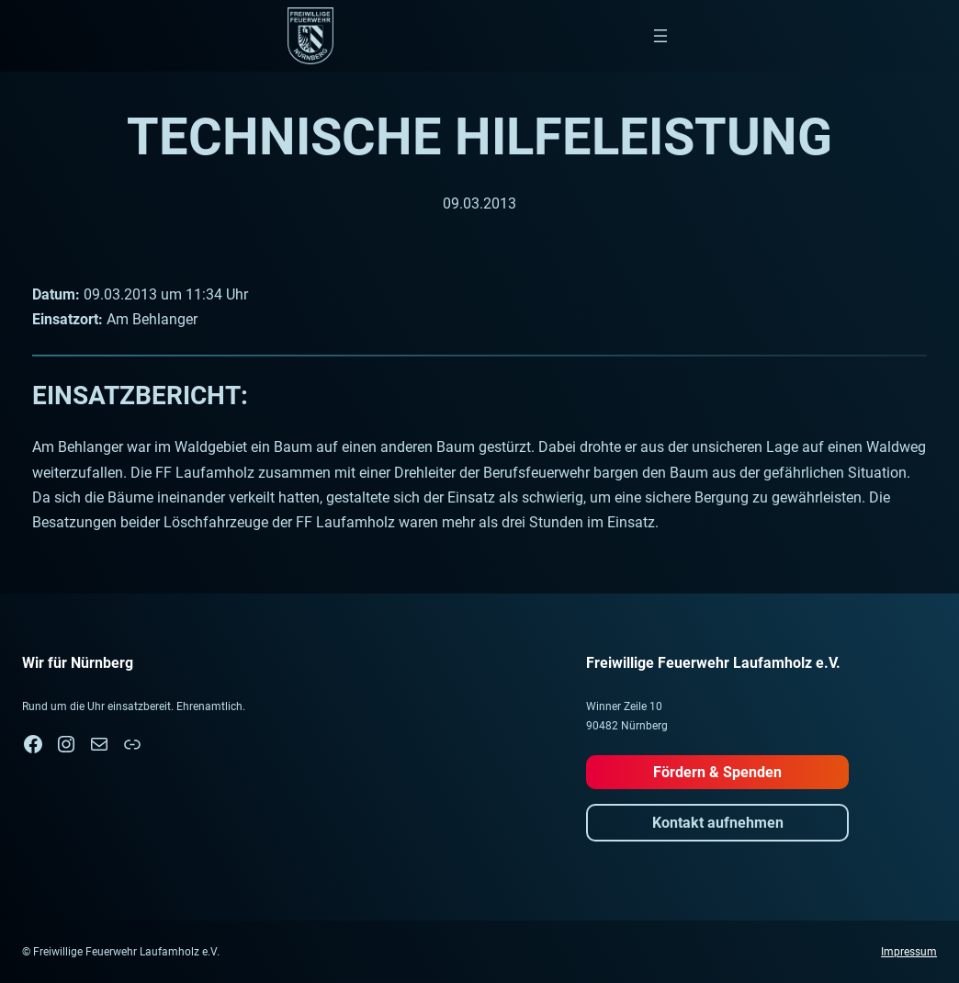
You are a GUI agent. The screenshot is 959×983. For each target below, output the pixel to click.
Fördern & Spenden (717, 772)
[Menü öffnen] (660, 36)
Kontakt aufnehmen (718, 822)
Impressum (909, 951)
